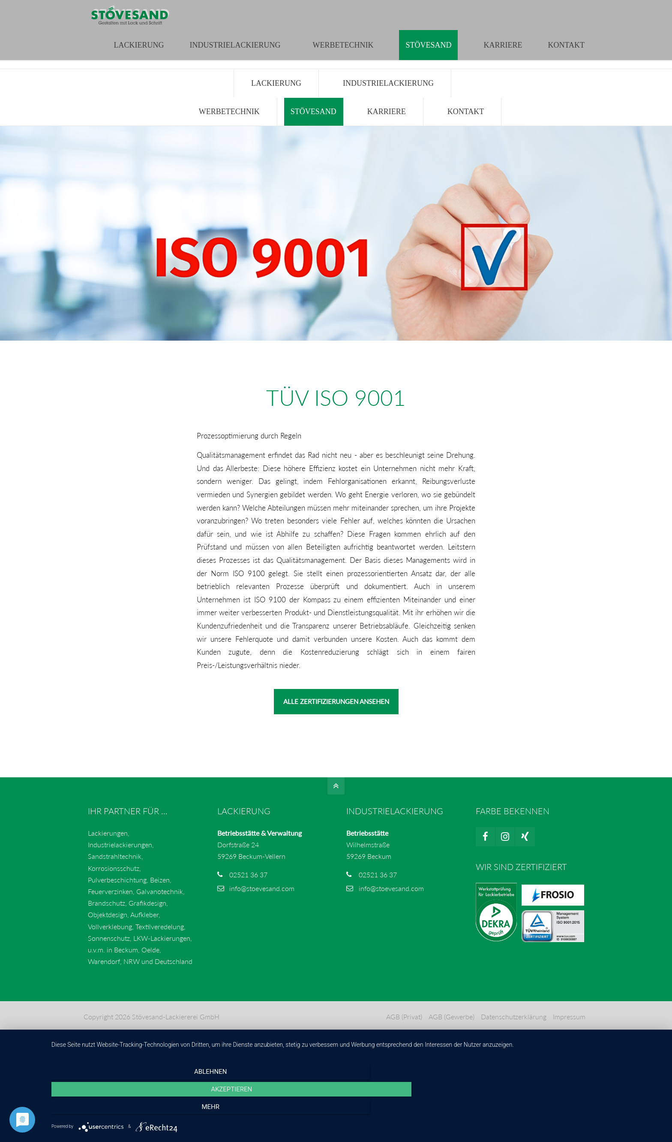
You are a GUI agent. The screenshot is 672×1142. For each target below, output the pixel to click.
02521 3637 (172, 9)
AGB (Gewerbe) (451, 1034)
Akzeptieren (357, 1109)
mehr (572, 1109)
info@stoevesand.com (239, 9)
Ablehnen (143, 1109)
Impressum (568, 1034)
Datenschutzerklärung (513, 1034)
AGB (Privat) (403, 1034)
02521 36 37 (248, 892)
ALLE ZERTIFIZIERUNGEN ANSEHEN (336, 719)
